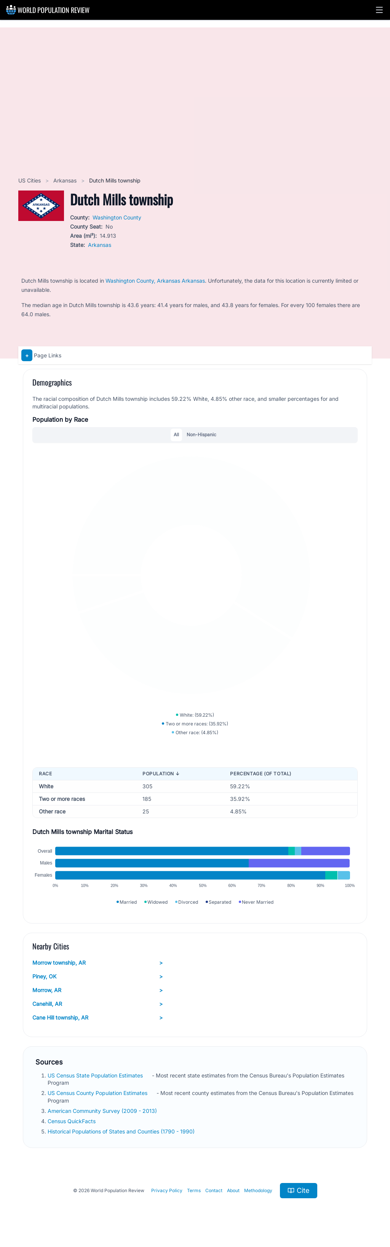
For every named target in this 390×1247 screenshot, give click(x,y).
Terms (194, 1190)
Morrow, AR (97, 990)
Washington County (117, 217)
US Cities (30, 180)
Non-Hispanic (201, 434)
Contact (213, 1190)
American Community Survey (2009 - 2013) (103, 1111)
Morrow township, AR (97, 963)
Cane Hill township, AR (97, 1017)
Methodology (258, 1190)
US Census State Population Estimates (96, 1075)
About (233, 1190)
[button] (379, 9)
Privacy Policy (166, 1190)
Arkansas (65, 180)
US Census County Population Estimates (98, 1093)
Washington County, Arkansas (143, 280)
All (176, 434)
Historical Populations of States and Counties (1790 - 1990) (122, 1131)
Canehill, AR (97, 1004)
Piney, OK (97, 976)
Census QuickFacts (72, 1121)
